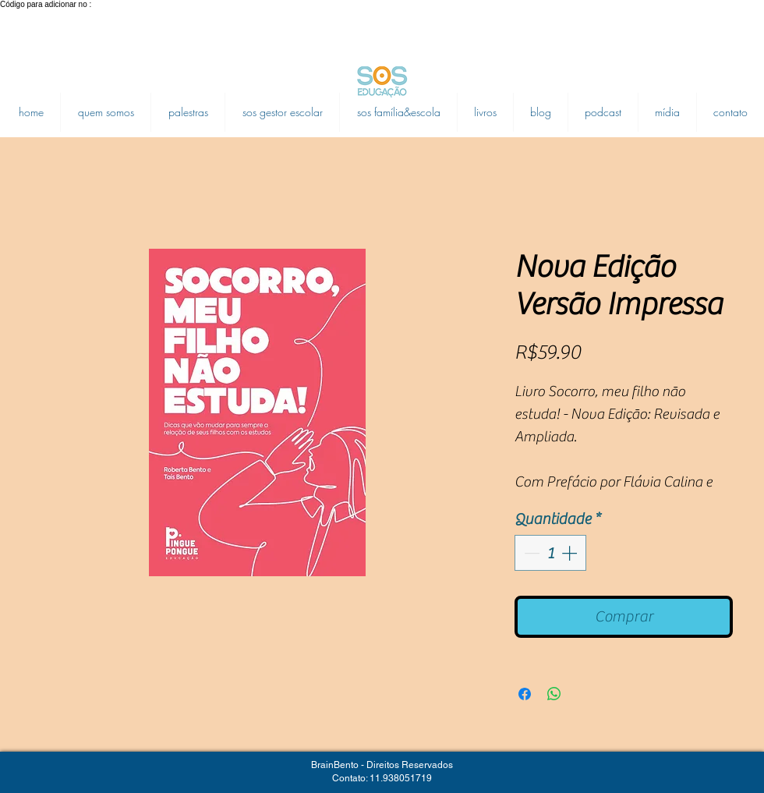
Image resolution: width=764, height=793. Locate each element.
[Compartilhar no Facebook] (524, 694)
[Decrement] (530, 553)
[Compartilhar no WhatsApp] (554, 694)
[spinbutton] (550, 553)
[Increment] (570, 553)
